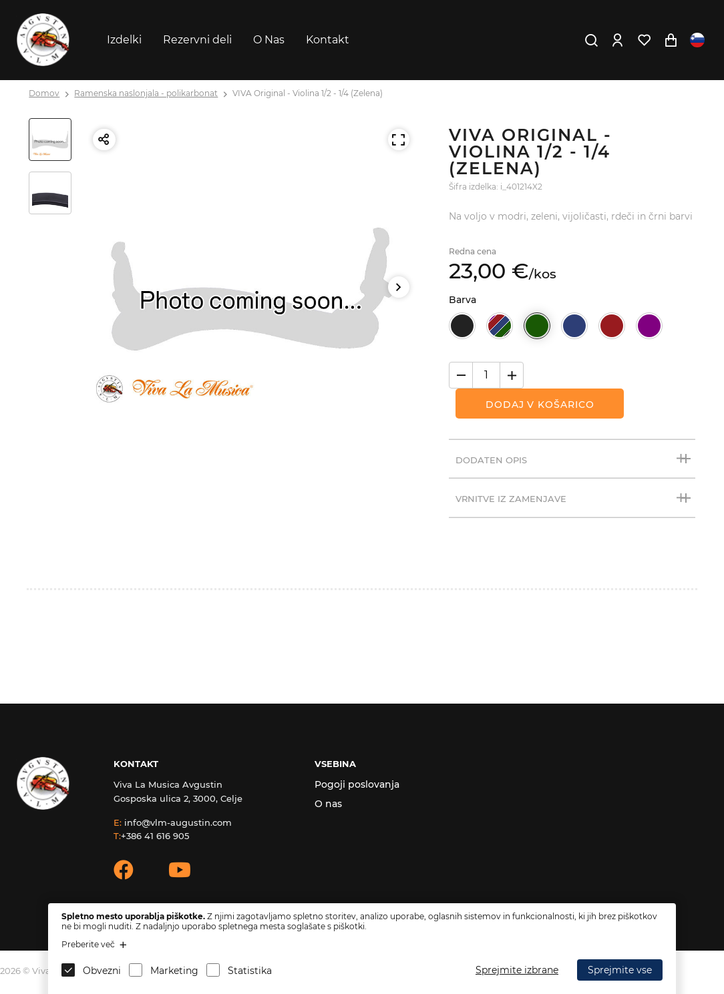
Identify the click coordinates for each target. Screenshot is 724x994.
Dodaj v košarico (540, 405)
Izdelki (124, 39)
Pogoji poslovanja (357, 784)
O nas (328, 804)
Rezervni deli (197, 39)
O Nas (269, 39)
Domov (44, 93)
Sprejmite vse (620, 970)
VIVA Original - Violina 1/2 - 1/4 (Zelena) (307, 93)
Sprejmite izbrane (517, 970)
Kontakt (327, 39)
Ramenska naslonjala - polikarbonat (146, 93)
